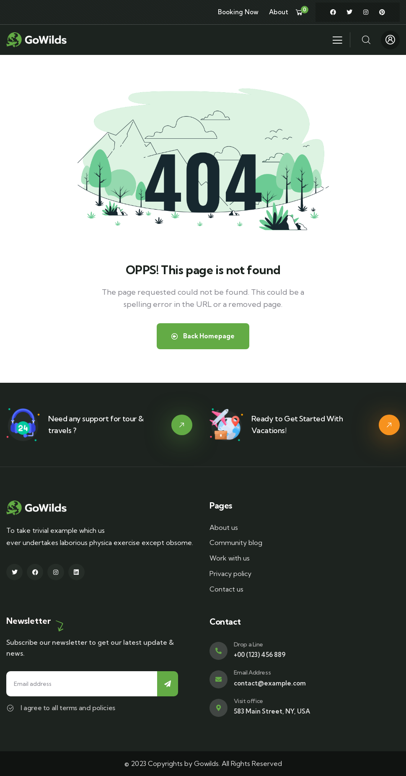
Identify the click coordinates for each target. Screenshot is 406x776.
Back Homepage (203, 336)
